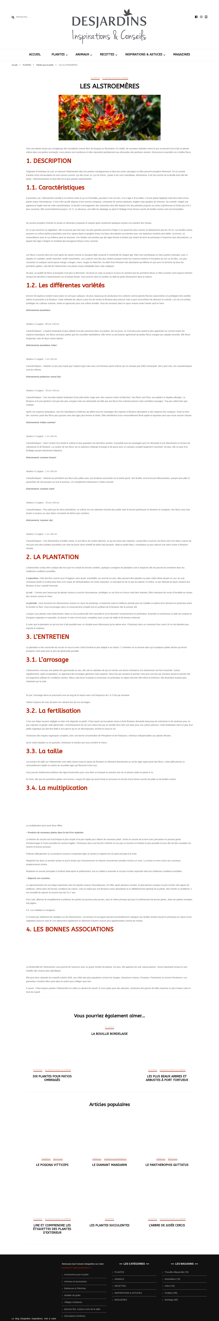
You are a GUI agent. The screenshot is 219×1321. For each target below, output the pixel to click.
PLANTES (58, 54)
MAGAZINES (181, 54)
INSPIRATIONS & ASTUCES (143, 54)
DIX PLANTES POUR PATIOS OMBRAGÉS (52, 1239)
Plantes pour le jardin (115, 78)
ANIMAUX (82, 54)
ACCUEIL (35, 54)
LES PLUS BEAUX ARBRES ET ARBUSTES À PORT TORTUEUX (167, 1239)
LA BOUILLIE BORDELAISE (109, 1195)
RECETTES (107, 54)
